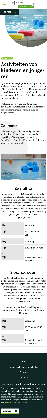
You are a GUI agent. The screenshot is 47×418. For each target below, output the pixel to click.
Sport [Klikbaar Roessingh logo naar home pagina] (23, 4)
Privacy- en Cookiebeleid (16, 403)
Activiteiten (7, 58)
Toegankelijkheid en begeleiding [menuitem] (23, 366)
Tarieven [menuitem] (24, 372)
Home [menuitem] (23, 361)
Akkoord (7, 411)
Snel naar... (7, 11)
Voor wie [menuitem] (23, 377)
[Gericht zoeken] (42, 4)
